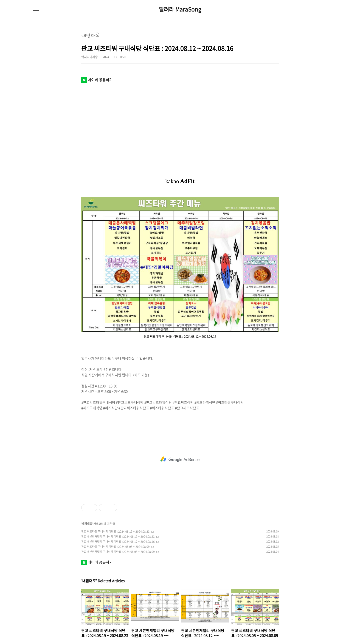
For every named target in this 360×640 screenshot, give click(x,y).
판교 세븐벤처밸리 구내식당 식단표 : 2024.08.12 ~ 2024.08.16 (118, 542)
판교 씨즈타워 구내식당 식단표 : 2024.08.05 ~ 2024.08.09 (115, 547)
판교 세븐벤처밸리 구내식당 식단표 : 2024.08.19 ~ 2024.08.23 (118, 537)
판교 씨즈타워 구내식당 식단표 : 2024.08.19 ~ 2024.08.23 (115, 531)
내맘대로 (87, 524)
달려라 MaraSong (180, 9)
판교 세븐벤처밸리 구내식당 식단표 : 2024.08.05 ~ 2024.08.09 (118, 552)
